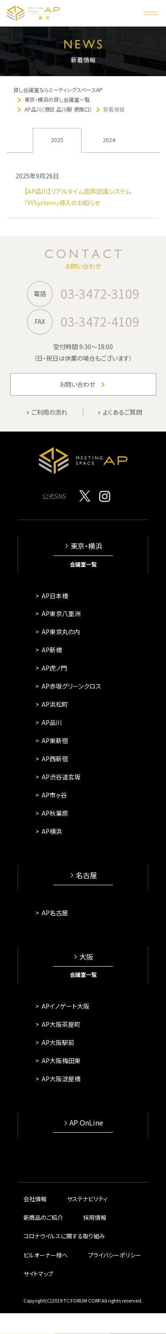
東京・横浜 (86, 546)
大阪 (86, 957)
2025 (57, 139)
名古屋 (86, 875)
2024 (109, 139)
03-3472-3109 (100, 293)
